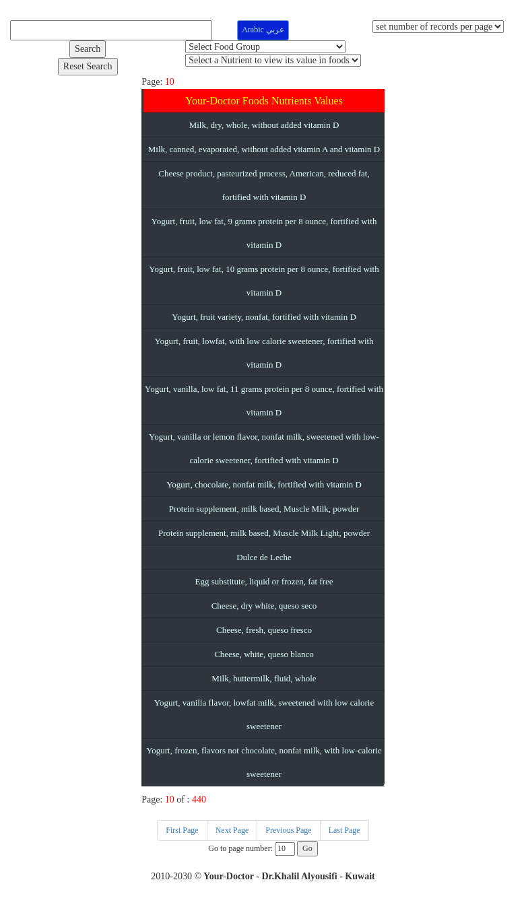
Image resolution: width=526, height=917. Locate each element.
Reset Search (87, 66)
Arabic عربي (263, 29)
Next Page (232, 830)
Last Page (344, 830)
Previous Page (288, 830)
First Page (182, 830)
